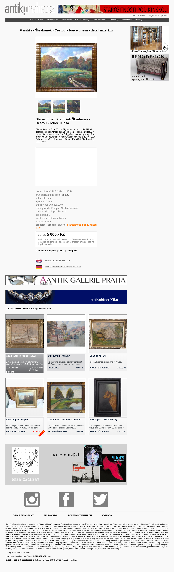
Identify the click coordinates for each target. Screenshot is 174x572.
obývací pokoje (122, 528)
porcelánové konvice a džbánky (107, 545)
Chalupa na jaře (98, 356)
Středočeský (127, 20)
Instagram (32, 499)
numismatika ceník (109, 530)
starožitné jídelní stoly (159, 536)
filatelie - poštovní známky (116, 526)
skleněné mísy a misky (74, 547)
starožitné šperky (53, 540)
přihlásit (165, 15)
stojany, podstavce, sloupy (73, 536)
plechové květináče (139, 530)
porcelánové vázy (124, 532)
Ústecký (138, 20)
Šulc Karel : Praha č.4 (59, 356)
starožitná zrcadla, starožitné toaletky (107, 543)
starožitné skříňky (26, 536)
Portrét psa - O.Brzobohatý (103, 419)
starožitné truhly (67, 540)
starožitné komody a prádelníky (103, 528)
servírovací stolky (129, 536)
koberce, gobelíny (82, 528)
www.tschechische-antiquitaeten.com (58, 267)
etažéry (102, 526)
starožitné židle (129, 543)
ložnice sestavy (148, 528)
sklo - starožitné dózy (129, 534)
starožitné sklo (162, 534)
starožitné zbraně (85, 543)
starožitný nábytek (91, 526)
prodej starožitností (111, 524)
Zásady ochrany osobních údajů (17, 552)
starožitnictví (57, 549)
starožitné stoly (28, 538)
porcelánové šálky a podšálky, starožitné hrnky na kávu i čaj (54, 532)
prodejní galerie (99, 368)
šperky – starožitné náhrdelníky (102, 538)
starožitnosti (39, 524)
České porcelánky (112, 549)
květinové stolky (105, 536)
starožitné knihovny (66, 528)
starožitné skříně (11, 536)
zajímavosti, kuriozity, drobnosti (32, 543)
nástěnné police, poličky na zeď (17, 532)
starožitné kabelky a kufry (111, 547)
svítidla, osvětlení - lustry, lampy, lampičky (51, 538)
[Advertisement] (66, 166)
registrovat (154, 15)
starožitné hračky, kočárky (60, 526)
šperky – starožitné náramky (126, 538)
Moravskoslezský (100, 20)
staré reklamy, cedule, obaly (75, 534)
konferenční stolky (91, 536)
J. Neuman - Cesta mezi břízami (64, 419)
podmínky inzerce (80, 515)
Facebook (66, 499)
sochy (36, 536)
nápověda (51, 515)
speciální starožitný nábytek (50, 536)
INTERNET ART (39, 556)
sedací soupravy (161, 528)
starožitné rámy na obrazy (53, 534)
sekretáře (116, 534)
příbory (61, 547)
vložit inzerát (139, 15)
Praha (40, 20)
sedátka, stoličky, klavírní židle (99, 534)
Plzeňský (114, 20)
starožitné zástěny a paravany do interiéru (61, 543)
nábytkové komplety (13, 530)
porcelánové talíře (87, 545)
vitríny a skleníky (111, 540)
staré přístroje (36, 534)
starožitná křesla (61, 530)
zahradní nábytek (12, 543)
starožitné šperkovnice (26, 547)
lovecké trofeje (95, 530)
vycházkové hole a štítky (129, 540)
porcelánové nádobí (86, 532)
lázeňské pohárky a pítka (69, 545)
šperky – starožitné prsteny (35, 540)
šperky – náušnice (145, 538)
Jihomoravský (52, 20)
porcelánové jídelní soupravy (106, 532)
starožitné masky (22, 545)
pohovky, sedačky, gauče (158, 530)
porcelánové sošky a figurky (142, 532)
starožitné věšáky (81, 540)
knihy (15, 549)
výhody (107, 515)
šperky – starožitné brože (79, 538)
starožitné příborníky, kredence (17, 534)
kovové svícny (48, 530)
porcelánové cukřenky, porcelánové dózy (136, 545)
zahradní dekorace (161, 540)
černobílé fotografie (160, 545)
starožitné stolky (144, 536)
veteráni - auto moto (96, 540)
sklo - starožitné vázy (147, 534)
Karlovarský (67, 20)
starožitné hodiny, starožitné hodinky (142, 526)
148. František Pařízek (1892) (21, 356)
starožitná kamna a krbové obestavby (28, 528)
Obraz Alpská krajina (17, 419)
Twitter (100, 499)
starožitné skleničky (92, 547)
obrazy (65, 194)
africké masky (10, 547)
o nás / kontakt (23, 515)
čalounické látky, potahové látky (148, 543)
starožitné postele (161, 532)
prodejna (53, 368)
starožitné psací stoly (13, 538)
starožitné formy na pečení (46, 547)
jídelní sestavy (135, 528)
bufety (46, 526)
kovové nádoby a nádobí (31, 530)
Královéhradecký (82, 20)
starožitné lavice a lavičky (79, 530)
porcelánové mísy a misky (40, 545)
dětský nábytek (77, 526)
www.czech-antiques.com (53, 260)
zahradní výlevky (146, 540)
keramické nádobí (51, 528)
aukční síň (12, 368)
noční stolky (117, 536)
